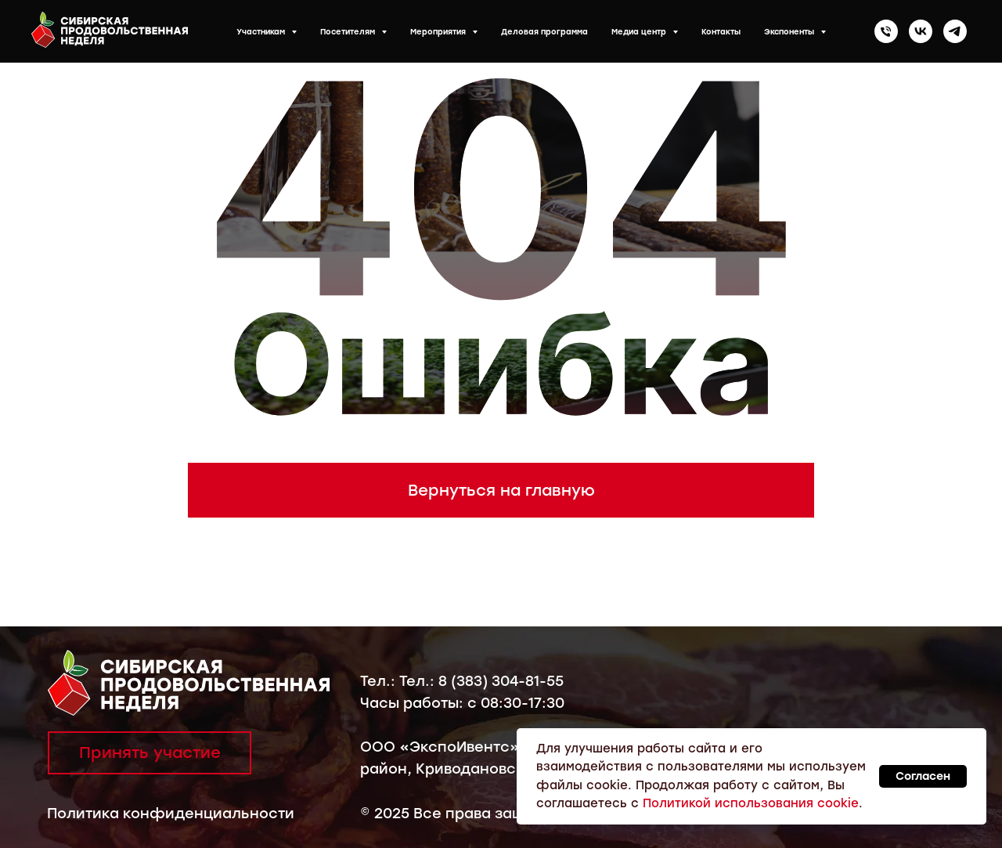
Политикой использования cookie (751, 803)
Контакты (721, 32)
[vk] (920, 31)
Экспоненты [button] (790, 32)
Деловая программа (544, 32)
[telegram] (955, 31)
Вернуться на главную (501, 490)
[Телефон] (886, 31)
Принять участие (150, 752)
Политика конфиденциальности (170, 813)
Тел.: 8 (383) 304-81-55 (481, 681)
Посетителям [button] (348, 32)
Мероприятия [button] (439, 32)
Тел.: (379, 681)
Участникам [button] (261, 32)
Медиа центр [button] (640, 32)
